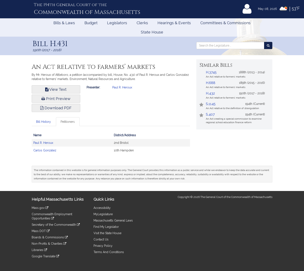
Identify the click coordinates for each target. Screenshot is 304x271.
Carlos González (44, 150)
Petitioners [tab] (68, 121)
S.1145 (211, 104)
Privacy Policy (103, 245)
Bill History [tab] (43, 121)
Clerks (142, 23)
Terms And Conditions (109, 252)
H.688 (210, 83)
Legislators (117, 23)
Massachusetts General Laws (113, 220)
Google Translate (45, 256)
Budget (91, 23)
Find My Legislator (106, 226)
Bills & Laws (64, 23)
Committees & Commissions (225, 23)
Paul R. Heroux (122, 87)
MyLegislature (103, 214)
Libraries (39, 250)
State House (152, 32)
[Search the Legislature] (268, 45)
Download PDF (56, 108)
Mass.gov (40, 208)
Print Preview (56, 98)
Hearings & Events (174, 23)
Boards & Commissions (50, 237)
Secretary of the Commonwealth (56, 224)
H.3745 (211, 72)
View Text (55, 89)
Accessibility (102, 208)
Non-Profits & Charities (49, 243)
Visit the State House (107, 233)
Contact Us (101, 239)
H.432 (210, 93)
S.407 (210, 114)
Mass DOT (41, 231)
